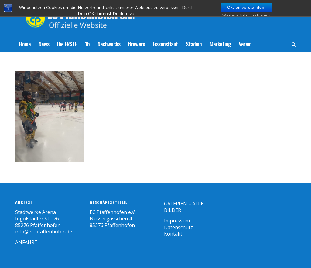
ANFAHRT (26, 242)
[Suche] (292, 44)
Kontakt (173, 233)
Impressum (177, 220)
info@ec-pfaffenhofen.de (43, 231)
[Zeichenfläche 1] (84, 18)
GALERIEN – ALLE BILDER (183, 206)
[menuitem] (25, 44)
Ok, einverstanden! (246, 7)
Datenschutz (178, 227)
